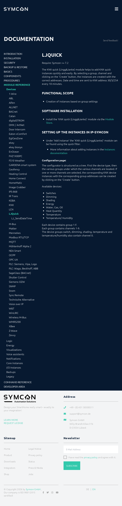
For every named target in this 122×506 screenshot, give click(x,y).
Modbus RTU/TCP (19, 237)
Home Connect (17, 178)
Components (12, 75)
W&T (11, 308)
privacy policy (91, 457)
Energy (10, 345)
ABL (11, 98)
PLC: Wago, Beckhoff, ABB (23, 268)
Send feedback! (110, 40)
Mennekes (15, 232)
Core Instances (14, 363)
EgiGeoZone (16, 138)
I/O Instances (13, 367)
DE (87, 489)
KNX (11, 204)
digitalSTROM (16, 120)
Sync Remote (16, 295)
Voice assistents (15, 354)
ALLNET (13, 107)
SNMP (12, 286)
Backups (11, 371)
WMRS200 (15, 321)
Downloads (10, 461)
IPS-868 (13, 191)
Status (31, 461)
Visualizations (14, 349)
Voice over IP (16, 303)
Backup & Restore (15, 67)
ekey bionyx (15, 147)
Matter (13, 228)
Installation (12, 58)
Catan (12, 115)
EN (93, 489)
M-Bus (12, 223)
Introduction (13, 53)
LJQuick (14, 213)
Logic (9, 340)
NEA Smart (15, 250)
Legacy (10, 376)
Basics (8, 71)
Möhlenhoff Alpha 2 (20, 246)
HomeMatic (15, 182)
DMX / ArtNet (16, 124)
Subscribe (72, 465)
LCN (11, 209)
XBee (12, 326)
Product (8, 455)
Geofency (14, 169)
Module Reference (17, 84)
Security (9, 62)
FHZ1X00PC (15, 155)
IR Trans (13, 196)
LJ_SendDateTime (21, 218)
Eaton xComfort (18, 133)
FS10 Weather (17, 160)
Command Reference (18, 382)
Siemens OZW (17, 281)
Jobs (30, 474)
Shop (6, 474)
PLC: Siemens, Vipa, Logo (23, 263)
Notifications (13, 358)
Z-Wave (13, 330)
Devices (11, 89)
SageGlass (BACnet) (20, 272)
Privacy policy (35, 455)
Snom (12, 290)
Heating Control (18, 173)
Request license (13, 423)
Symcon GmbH (33, 489)
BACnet (13, 111)
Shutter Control (17, 277)
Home (7, 448)
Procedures (12, 80)
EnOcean (14, 151)
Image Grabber (17, 187)
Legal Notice (34, 448)
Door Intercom (17, 129)
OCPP (12, 255)
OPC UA (13, 259)
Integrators (9, 467)
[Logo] (16, 9)
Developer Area (14, 386)
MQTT (12, 241)
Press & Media (35, 467)
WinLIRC (13, 312)
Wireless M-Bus (17, 317)
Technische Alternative (21, 299)
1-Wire (13, 93)
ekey (11, 142)
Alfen (12, 102)
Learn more (11, 419)
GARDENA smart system (22, 164)
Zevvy (12, 335)
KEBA (12, 200)
